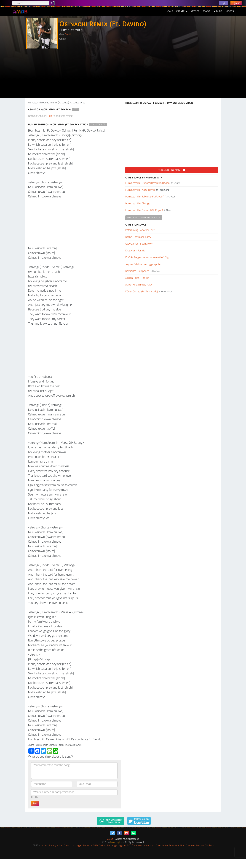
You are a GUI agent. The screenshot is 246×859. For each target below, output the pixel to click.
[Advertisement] (123, 74)
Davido (68, 34)
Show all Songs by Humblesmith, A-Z (143, 217)
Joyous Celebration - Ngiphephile (142, 264)
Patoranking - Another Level (140, 230)
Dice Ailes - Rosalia (135, 250)
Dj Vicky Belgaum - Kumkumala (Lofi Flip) (147, 257)
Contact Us (69, 845)
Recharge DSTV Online (94, 845)
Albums (217, 11)
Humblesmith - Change (137, 203)
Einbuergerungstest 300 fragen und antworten (130, 845)
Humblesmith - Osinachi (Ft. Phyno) (144, 210)
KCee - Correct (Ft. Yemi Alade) (141, 291)
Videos (230, 11)
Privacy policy (55, 845)
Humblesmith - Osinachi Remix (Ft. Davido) (147, 183)
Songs (206, 11)
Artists (194, 11)
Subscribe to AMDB (171, 170)
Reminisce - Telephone (137, 271)
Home (169, 10)
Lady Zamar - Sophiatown (139, 243)
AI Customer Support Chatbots (198, 845)
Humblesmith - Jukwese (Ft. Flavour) (144, 196)
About (44, 845)
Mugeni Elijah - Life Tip (137, 278)
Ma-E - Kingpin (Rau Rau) (138, 284)
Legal (78, 845)
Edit (76, 109)
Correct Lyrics (98, 124)
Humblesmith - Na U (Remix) (140, 189)
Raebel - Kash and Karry (138, 237)
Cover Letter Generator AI (169, 845)
